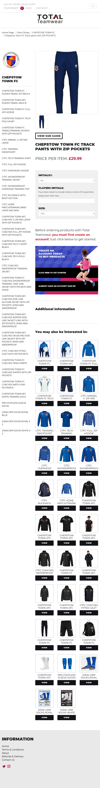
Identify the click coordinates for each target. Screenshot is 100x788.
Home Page (8, 32)
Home (5, 746)
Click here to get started (52, 273)
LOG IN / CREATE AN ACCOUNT (19, 4)
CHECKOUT (42, 8)
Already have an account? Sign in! (56, 286)
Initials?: (45, 175)
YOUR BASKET (17, 8)
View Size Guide (49, 135)
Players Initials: (66, 191)
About (5, 753)
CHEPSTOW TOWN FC (43, 32)
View (44, 368)
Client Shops (23, 32)
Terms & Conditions (13, 749)
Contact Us (8, 759)
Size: (41, 208)
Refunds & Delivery (13, 756)
